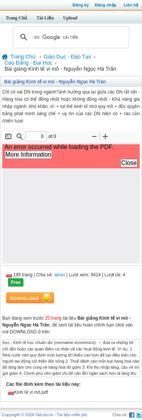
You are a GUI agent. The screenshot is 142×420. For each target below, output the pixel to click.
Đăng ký (81, 5)
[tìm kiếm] (69, 37)
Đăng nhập (106, 5)
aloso (59, 274)
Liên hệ (131, 5)
